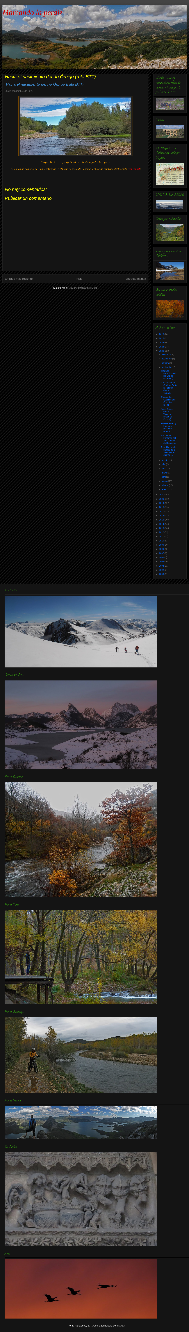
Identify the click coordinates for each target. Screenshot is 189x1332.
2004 (161, 566)
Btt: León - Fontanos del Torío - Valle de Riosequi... (169, 439)
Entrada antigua (135, 278)
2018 (161, 507)
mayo (164, 473)
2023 (161, 347)
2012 (161, 532)
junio (164, 468)
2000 (161, 574)
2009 (161, 545)
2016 (161, 515)
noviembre (167, 358)
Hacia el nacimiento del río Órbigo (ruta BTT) (169, 375)
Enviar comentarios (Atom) (83, 288)
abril (164, 477)
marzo (165, 481)
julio (164, 464)
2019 (161, 503)
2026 (161, 334)
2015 (161, 520)
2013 (161, 528)
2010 (161, 540)
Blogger (120, 1325)
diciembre (166, 354)
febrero (165, 485)
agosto (165, 460)
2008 (161, 549)
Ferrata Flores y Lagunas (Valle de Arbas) (168, 427)
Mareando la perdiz (32, 12)
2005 (161, 561)
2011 (161, 536)
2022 (161, 351)
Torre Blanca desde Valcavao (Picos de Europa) (167, 414)
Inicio (79, 278)
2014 (161, 524)
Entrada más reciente (19, 278)
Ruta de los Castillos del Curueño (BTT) (168, 401)
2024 (161, 342)
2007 (161, 553)
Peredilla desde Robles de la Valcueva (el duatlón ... (168, 451)
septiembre (167, 367)
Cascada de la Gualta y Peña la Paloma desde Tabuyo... (169, 387)
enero (165, 489)
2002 (161, 570)
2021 (161, 494)
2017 (161, 511)
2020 (161, 499)
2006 (161, 557)
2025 (161, 338)
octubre (165, 363)
